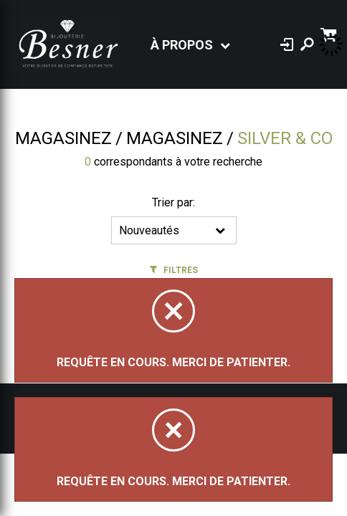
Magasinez (63, 138)
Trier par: (173, 202)
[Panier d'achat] (330, 33)
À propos (182, 44)
